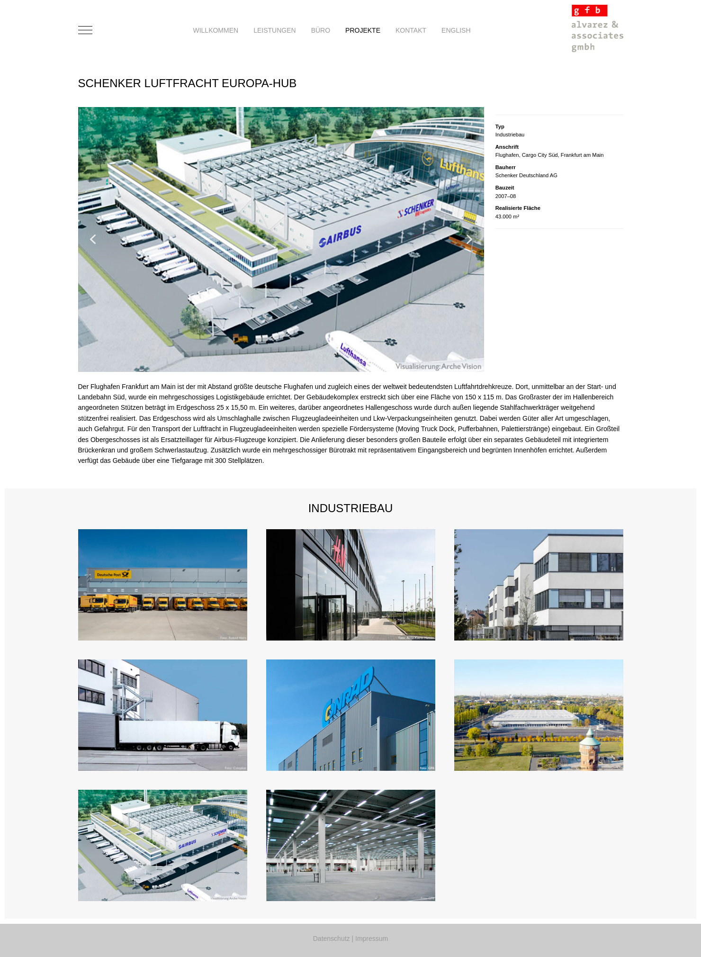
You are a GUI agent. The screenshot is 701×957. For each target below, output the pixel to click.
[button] (92, 239)
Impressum (371, 938)
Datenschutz (331, 938)
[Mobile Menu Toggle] (85, 30)
